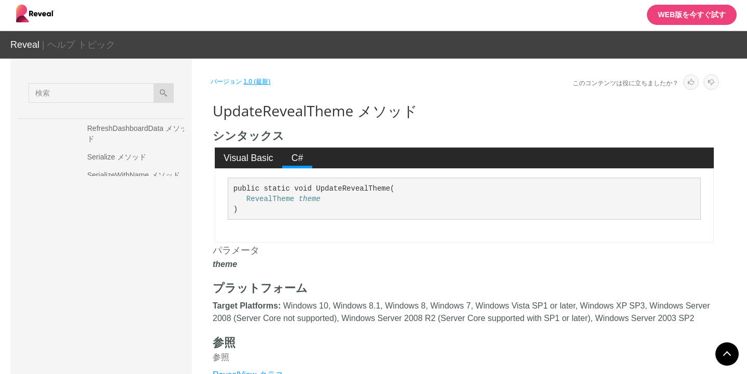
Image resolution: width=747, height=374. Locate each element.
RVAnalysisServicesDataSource (119, 338)
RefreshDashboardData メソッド (137, 133)
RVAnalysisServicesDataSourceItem (126, 356)
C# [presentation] (297, 158)
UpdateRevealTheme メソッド (138, 258)
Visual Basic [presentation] (248, 158)
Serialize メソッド (116, 157)
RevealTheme (270, 199)
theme (310, 199)
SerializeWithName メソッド (133, 175)
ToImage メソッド (116, 240)
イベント (92, 316)
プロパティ (96, 280)
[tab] (249, 158)
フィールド (96, 298)
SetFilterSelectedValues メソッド (137, 216)
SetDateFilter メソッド (124, 193)
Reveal (24, 44)
